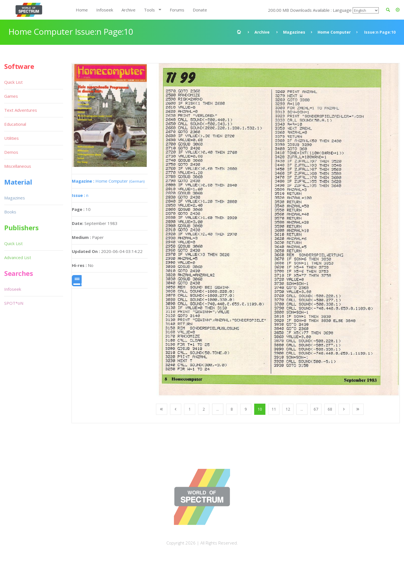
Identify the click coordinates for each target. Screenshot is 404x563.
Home (82, 10)
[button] (398, 10)
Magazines (294, 32)
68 (330, 409)
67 (316, 409)
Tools (149, 10)
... (217, 409)
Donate (200, 10)
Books (10, 212)
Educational (15, 124)
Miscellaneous (17, 166)
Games (11, 96)
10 (260, 409)
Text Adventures (20, 110)
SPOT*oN (13, 303)
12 (288, 409)
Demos (11, 152)
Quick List (13, 82)
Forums (177, 10)
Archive (128, 10)
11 (274, 409)
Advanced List (17, 257)
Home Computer (334, 32)
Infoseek (104, 10)
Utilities (11, 138)
